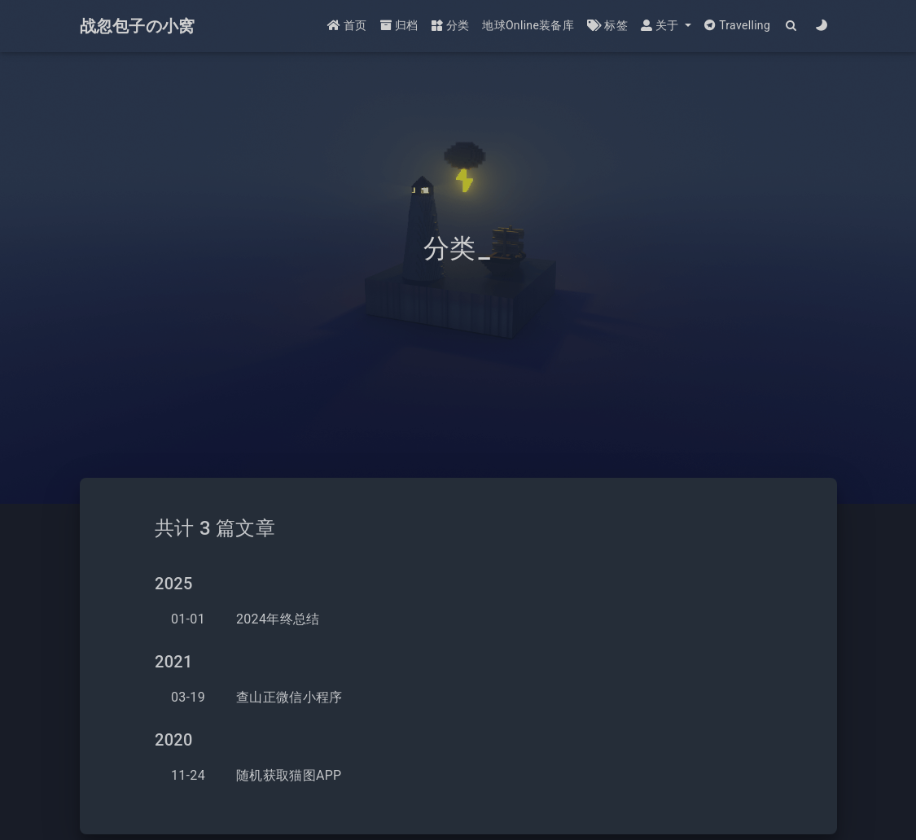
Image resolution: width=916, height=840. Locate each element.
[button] (666, 26)
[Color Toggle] (822, 26)
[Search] (792, 26)
